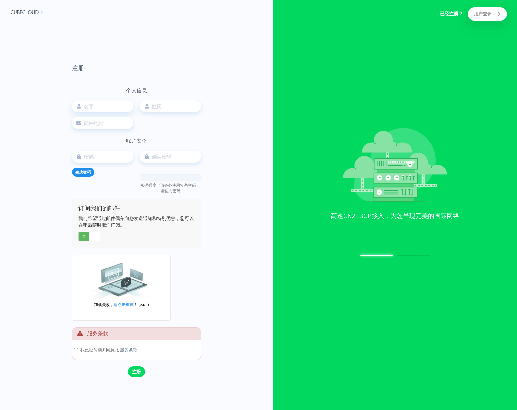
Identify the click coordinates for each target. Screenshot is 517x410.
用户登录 (487, 14)
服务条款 (128, 350)
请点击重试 (124, 304)
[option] (395, 176)
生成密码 (83, 172)
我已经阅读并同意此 (108, 350)
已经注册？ (451, 13)
